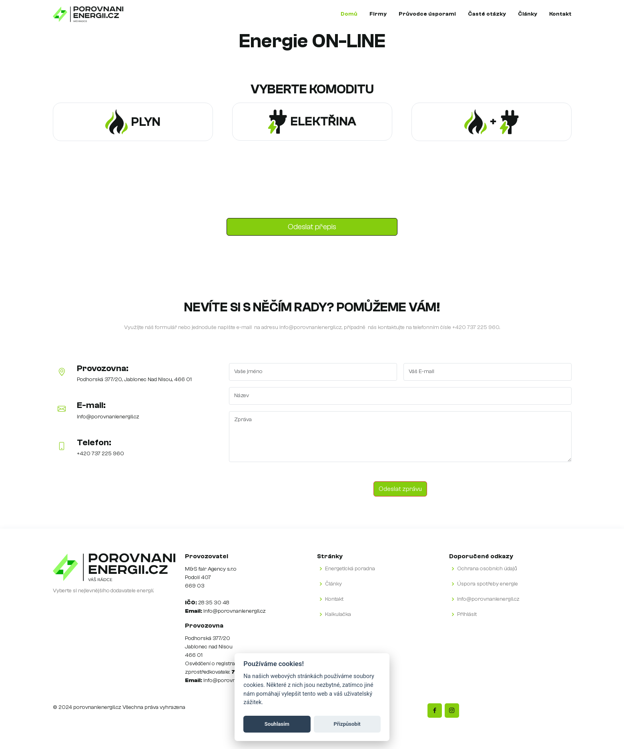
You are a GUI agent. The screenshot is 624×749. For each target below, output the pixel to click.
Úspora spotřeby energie (487, 584)
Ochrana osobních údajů (487, 568)
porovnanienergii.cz (97, 707)
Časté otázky (487, 14)
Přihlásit (467, 614)
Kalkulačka (338, 614)
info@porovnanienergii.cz (310, 327)
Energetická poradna (350, 568)
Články (527, 14)
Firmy (378, 14)
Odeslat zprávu (400, 489)
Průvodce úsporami (427, 14)
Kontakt (560, 14)
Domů (349, 14)
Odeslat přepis (312, 226)
